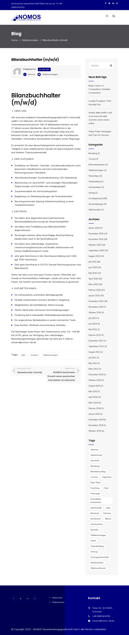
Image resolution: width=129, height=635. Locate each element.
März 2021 (93, 369)
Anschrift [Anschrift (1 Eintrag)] (94, 460)
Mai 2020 (93, 391)
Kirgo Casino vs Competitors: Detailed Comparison (99, 89)
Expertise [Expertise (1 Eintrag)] (107, 477)
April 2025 (93, 278)
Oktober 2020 (95, 380)
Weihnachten (95, 209)
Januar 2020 (94, 414)
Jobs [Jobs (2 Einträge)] (108, 507)
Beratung (93, 153)
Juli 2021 (92, 357)
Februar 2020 (95, 408)
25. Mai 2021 (44, 69)
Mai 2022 (93, 329)
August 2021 (94, 352)
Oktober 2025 (95, 245)
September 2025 (96, 250)
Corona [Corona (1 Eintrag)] (94, 477)
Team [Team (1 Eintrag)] (93, 540)
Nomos (31, 74)
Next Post (61, 374)
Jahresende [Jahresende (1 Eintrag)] (96, 507)
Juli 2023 (92, 318)
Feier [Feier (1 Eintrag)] (106, 488)
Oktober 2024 (95, 312)
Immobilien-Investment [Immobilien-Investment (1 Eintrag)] (96, 501)
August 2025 (94, 256)
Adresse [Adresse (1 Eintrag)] (94, 449)
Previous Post (31, 370)
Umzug (92, 193)
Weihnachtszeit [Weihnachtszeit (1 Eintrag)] (98, 568)
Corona (92, 159)
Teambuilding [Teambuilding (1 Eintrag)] (97, 546)
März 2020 (93, 402)
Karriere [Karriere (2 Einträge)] (107, 513)
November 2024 (96, 307)
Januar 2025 (94, 295)
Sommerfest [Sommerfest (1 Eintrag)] (96, 524)
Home (14, 40)
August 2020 (94, 386)
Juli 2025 (92, 262)
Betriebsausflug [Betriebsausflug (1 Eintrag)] (98, 471)
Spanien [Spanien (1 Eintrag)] (94, 529)
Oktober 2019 (95, 431)
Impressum (57, 597)
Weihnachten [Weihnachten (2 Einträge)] (96, 562)
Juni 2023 (93, 324)
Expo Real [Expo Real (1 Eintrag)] (95, 482)
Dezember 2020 (96, 374)
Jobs (23, 355)
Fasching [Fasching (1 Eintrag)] (94, 488)
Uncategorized (95, 198)
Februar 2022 (95, 335)
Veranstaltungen (96, 204)
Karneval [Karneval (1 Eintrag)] (94, 513)
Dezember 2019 (96, 419)
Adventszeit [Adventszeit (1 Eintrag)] (96, 455)
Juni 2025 (93, 267)
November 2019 (96, 425)
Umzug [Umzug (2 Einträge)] (94, 551)
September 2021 (96, 346)
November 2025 (96, 239)
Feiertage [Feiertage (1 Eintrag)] (95, 493)
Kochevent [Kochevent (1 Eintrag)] (95, 518)
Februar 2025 (95, 290)
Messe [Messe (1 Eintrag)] (108, 518)
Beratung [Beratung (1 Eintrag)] (95, 466)
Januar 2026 (94, 228)
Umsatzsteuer (95, 187)
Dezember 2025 (96, 233)
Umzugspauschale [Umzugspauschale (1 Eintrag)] (99, 557)
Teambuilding (95, 181)
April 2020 (93, 397)
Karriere (34, 355)
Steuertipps (94, 176)
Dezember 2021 (96, 340)
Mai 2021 (93, 363)
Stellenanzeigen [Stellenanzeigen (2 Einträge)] (98, 535)
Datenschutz (58, 602)
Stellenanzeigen (30, 40)
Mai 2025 (93, 273)
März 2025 (93, 284)
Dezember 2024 (96, 301)
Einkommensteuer (97, 164)
